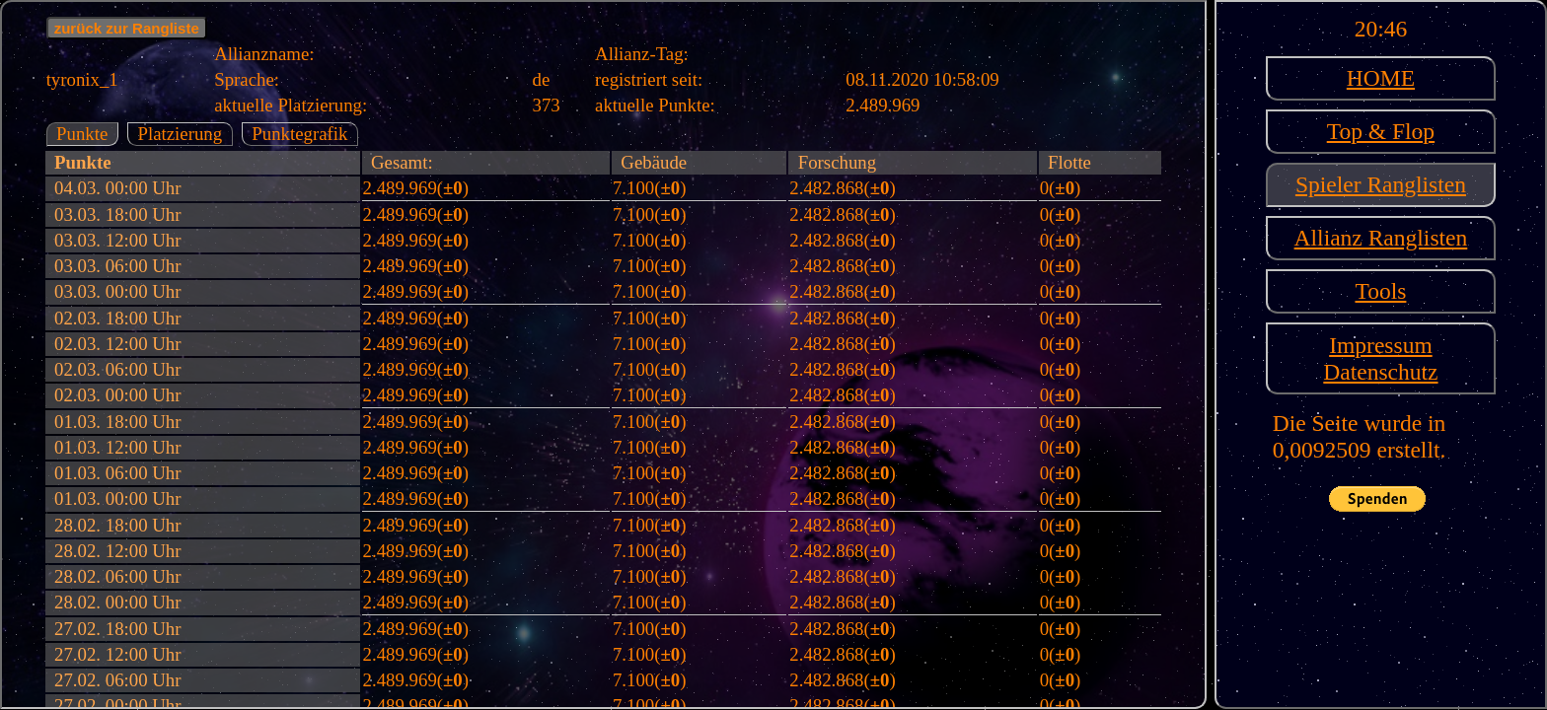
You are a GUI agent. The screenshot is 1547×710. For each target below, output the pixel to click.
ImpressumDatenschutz (1380, 358)
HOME (1381, 78)
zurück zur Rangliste (126, 28)
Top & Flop (1381, 131)
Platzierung (179, 133)
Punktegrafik (299, 133)
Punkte (82, 133)
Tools (1380, 291)
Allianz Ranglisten (1381, 237)
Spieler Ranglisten (1380, 184)
